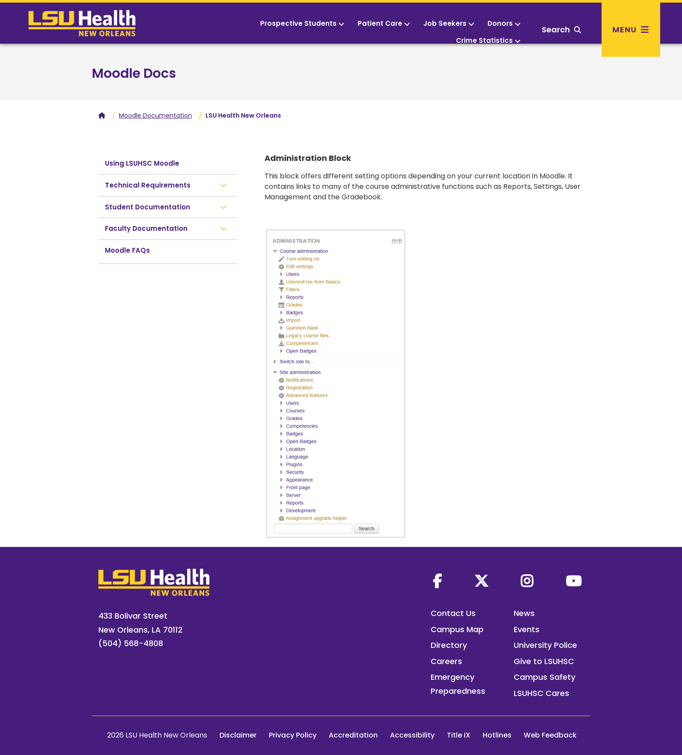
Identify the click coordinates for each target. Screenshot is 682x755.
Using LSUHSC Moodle (142, 163)
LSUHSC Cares (541, 693)
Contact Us (453, 613)
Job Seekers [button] (448, 23)
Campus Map (457, 629)
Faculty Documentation (146, 228)
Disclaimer (238, 735)
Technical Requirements (148, 185)
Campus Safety (544, 676)
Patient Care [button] (384, 23)
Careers (446, 661)
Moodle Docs (134, 73)
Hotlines (497, 735)
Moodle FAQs (127, 250)
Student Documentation (147, 207)
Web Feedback (550, 735)
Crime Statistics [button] (488, 40)
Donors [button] (504, 23)
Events (526, 629)
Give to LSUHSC (544, 661)
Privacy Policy (293, 735)
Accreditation (353, 735)
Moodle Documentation (155, 115)
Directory (449, 645)
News (524, 613)
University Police (545, 645)
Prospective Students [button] (302, 23)
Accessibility (412, 735)
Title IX (458, 735)
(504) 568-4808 (130, 643)
